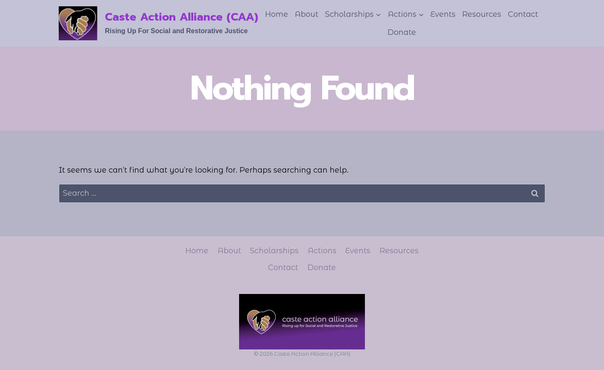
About (306, 14)
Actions (322, 250)
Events (443, 14)
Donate (402, 32)
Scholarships (274, 250)
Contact (523, 14)
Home (276, 14)
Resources (481, 14)
